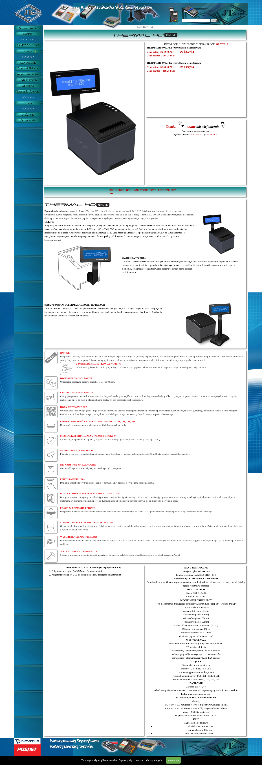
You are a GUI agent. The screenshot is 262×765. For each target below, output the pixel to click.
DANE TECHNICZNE (144, 190)
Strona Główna (27, 28)
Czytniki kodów (28, 79)
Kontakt (28, 33)
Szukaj (214, 21)
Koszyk (27, 51)
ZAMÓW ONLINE (28, 45)
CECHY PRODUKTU (120, 190)
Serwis (28, 103)
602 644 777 (197, 134)
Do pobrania (28, 120)
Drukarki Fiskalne (27, 68)
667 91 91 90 (211, 134)
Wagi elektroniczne (28, 74)
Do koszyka (187, 51)
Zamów (171, 127)
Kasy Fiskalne (28, 62)
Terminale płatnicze (27, 91)
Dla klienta (27, 114)
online (190, 127)
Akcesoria (28, 85)
